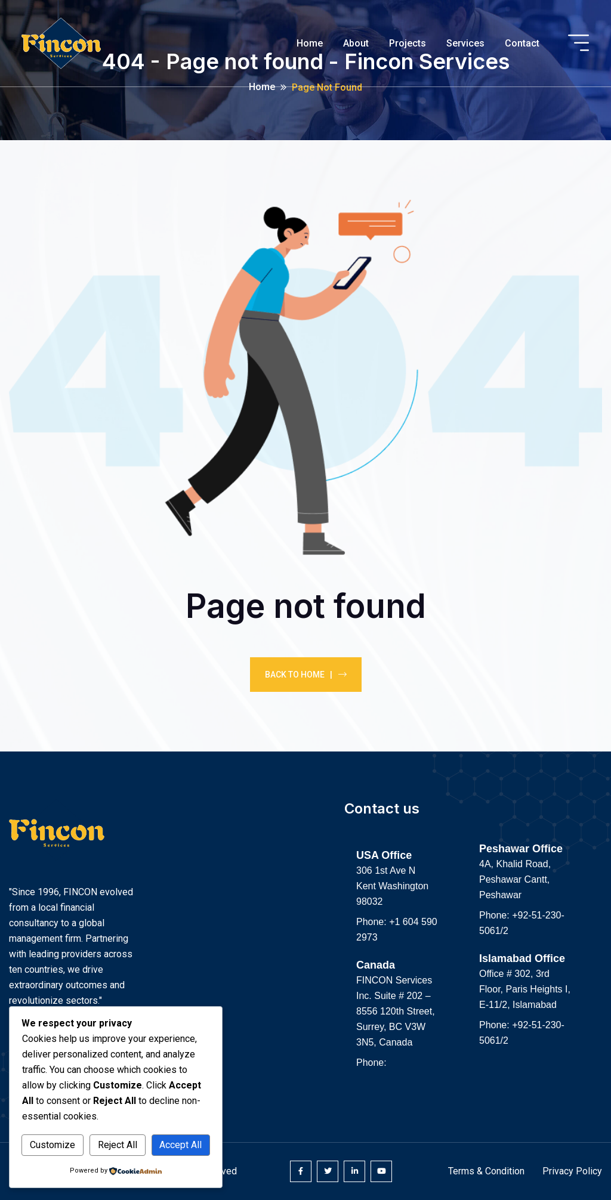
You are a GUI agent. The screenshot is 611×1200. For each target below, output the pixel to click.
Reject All (117, 1144)
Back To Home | (306, 674)
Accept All (180, 1144)
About (356, 43)
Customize (52, 1144)
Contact (522, 43)
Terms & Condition (486, 1171)
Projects (407, 43)
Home (310, 43)
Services (465, 43)
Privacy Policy (572, 1171)
